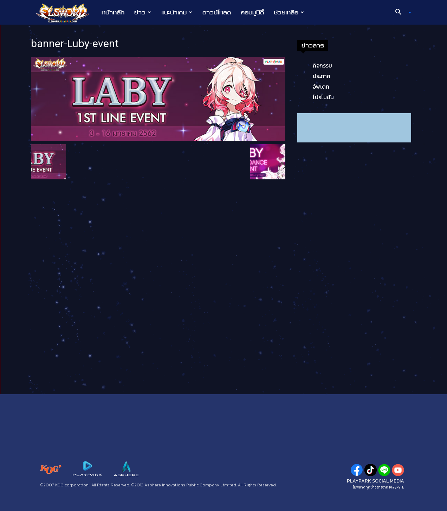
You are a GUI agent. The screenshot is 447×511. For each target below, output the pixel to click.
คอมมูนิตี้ (252, 12)
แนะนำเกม (176, 12)
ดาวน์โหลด (216, 12)
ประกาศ (321, 76)
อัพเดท (321, 86)
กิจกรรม (322, 65)
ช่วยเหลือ (289, 12)
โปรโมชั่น (323, 97)
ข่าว (142, 12)
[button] (400, 13)
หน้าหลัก (113, 12)
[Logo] (66, 12)
